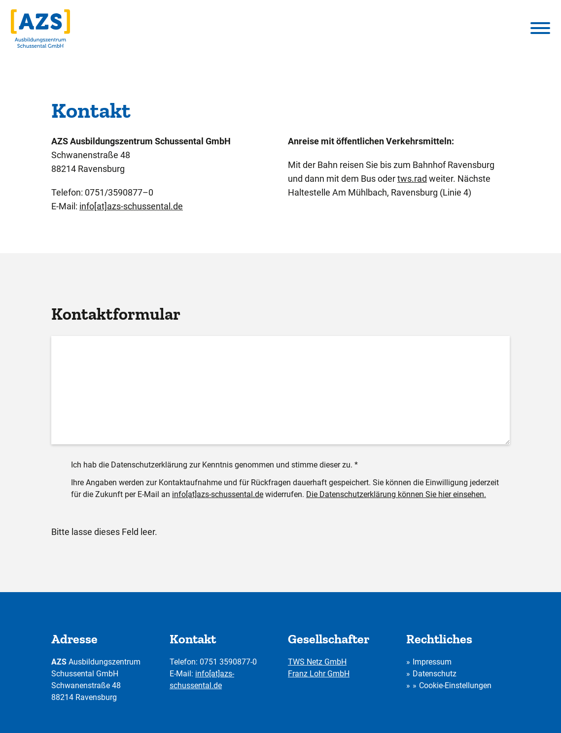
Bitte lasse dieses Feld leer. (104, 532)
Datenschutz (434, 673)
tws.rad (412, 178)
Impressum (432, 661)
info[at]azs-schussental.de (131, 206)
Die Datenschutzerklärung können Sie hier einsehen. (396, 494)
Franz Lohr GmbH (319, 673)
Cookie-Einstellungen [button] (455, 685)
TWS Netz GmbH (317, 661)
